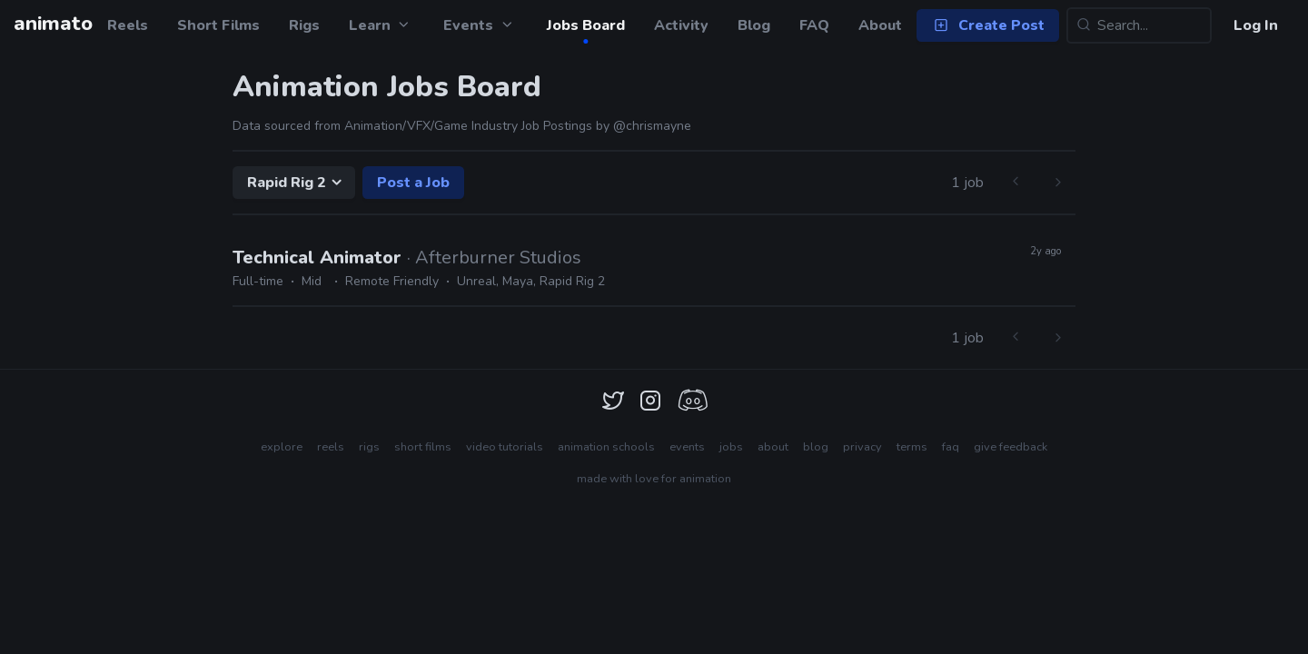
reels (330, 447)
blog (815, 447)
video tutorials (504, 447)
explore (281, 447)
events (687, 447)
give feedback (1010, 447)
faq (950, 447)
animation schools (606, 447)
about (773, 447)
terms (912, 447)
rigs (369, 447)
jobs (731, 447)
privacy (862, 447)
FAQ (814, 25)
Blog (754, 25)
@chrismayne (652, 125)
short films (422, 447)
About (880, 25)
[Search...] (1139, 25)
